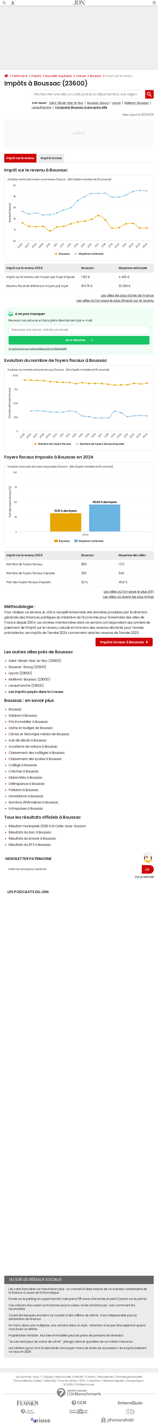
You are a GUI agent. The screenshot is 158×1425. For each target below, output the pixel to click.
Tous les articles (67, 1380)
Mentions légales (113, 1380)
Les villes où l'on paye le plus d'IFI (129, 591)
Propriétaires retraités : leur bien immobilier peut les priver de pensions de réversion (66, 1335)
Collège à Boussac (23, 765)
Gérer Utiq (50, 1380)
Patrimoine (19, 75)
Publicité (78, 1377)
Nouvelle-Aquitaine (58, 75)
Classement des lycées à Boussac (35, 759)
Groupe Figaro (135, 1380)
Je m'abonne (75, 340)
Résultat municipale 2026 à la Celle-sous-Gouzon (47, 826)
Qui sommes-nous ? (28, 1377)
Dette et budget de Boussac (31, 728)
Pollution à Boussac (24, 790)
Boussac (96, 75)
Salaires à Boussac (23, 715)
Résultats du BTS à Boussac (30, 844)
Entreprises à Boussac (26, 808)
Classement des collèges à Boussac (37, 752)
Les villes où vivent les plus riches (128, 596)
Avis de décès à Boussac (28, 740)
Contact (90, 1377)
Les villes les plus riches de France (127, 295)
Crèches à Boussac (24, 771)
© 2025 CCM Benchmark (79, 1384)
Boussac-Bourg (98, 102)
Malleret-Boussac (137, 102)
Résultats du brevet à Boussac (32, 838)
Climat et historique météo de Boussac (39, 734)
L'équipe (48, 1377)
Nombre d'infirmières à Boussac (33, 802)
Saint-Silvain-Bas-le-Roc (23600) (35, 660)
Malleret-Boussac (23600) (29, 679)
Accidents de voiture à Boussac (33, 746)
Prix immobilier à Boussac (28, 721)
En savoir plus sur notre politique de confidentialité (38, 349)
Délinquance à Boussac (27, 783)
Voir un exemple (144, 876)
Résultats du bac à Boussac (30, 832)
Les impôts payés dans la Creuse (36, 691)
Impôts (36, 75)
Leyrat (116, 102)
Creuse (81, 75)
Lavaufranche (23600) (26, 685)
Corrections (94, 1380)
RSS (82, 1380)
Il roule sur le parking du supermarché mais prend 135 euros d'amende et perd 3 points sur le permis (77, 1298)
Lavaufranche (41, 107)
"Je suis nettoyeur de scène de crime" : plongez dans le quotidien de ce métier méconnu (71, 1341)
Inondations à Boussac (26, 796)
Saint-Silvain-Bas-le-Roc (66, 102)
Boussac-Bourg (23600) (27, 667)
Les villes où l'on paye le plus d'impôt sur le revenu (115, 300)
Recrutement (106, 1377)
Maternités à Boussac (25, 777)
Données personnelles (129, 1377)
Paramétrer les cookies (28, 1380)
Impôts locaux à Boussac (124, 642)
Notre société (63, 1377)
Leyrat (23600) (20, 673)
